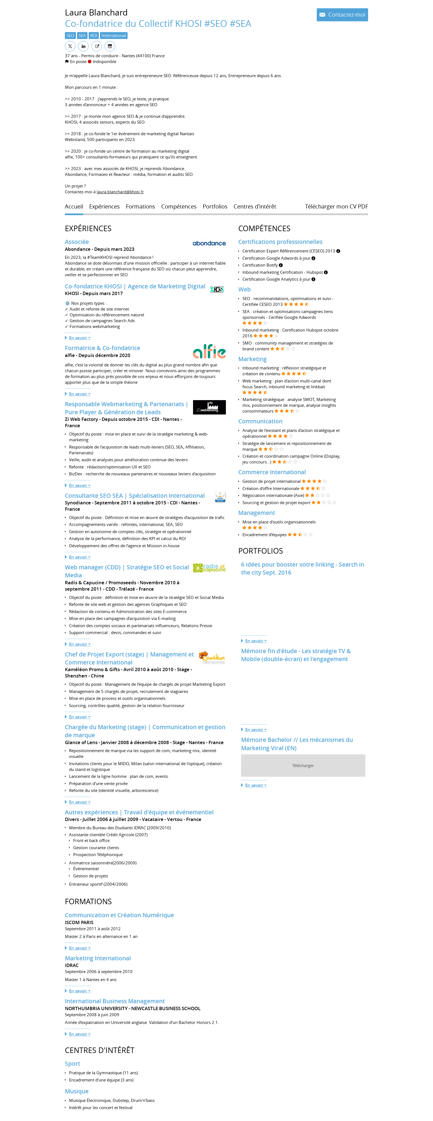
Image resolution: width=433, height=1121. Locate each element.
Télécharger (303, 765)
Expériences (88, 228)
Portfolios (260, 551)
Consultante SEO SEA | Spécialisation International (135, 495)
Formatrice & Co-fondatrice (102, 348)
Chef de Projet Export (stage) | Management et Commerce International (129, 658)
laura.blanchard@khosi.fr (120, 191)
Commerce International (272, 472)
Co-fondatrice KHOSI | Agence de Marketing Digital (135, 286)
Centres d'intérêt (99, 1050)
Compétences (264, 228)
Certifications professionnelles (280, 242)
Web (244, 289)
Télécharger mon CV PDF (336, 206)
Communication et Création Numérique (119, 915)
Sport (72, 1063)
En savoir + (80, 338)
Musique (77, 1091)
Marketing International (98, 958)
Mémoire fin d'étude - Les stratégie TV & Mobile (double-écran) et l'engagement (296, 655)
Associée (77, 242)
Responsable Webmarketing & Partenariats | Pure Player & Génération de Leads (127, 408)
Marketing (252, 359)
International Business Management (115, 1001)
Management (256, 513)
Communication (260, 421)
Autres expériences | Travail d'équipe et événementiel (139, 812)
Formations (88, 901)
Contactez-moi (346, 14)
